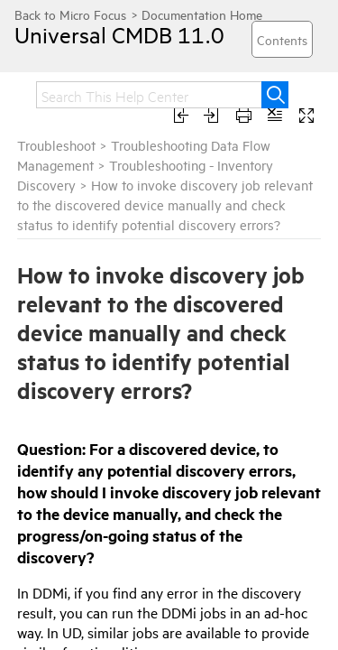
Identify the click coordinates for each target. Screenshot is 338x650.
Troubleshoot (56, 144)
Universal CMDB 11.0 (103, 34)
